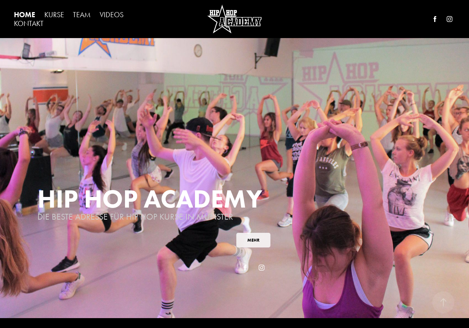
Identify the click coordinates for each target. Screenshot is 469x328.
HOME (24, 14)
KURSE (54, 14)
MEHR (253, 240)
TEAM (82, 14)
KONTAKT (29, 23)
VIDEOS (111, 14)
